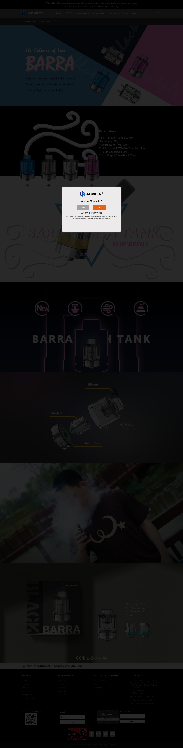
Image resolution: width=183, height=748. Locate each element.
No (83, 207)
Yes (99, 207)
